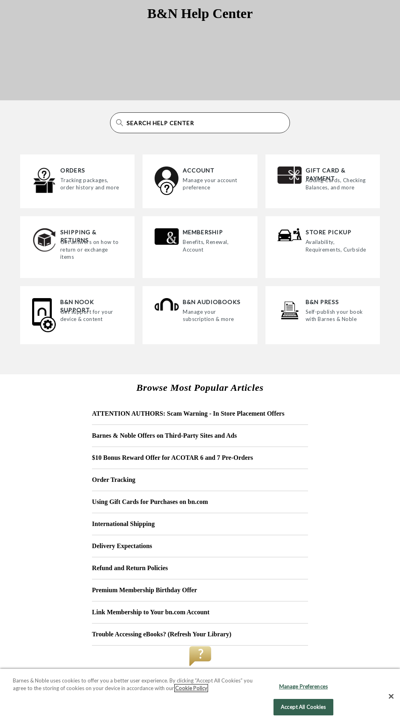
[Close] (391, 700)
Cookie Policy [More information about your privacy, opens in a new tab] (191, 691)
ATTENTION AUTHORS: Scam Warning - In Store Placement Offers (188, 413)
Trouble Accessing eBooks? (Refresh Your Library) (161, 634)
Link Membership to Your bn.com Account (150, 612)
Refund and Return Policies (130, 568)
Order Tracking (113, 479)
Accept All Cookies (303, 710)
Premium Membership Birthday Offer (144, 590)
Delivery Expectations (122, 545)
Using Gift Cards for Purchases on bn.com (150, 501)
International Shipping (123, 523)
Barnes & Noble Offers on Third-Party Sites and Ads (164, 435)
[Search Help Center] (200, 122)
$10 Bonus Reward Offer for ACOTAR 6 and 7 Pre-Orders (172, 457)
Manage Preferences (303, 689)
